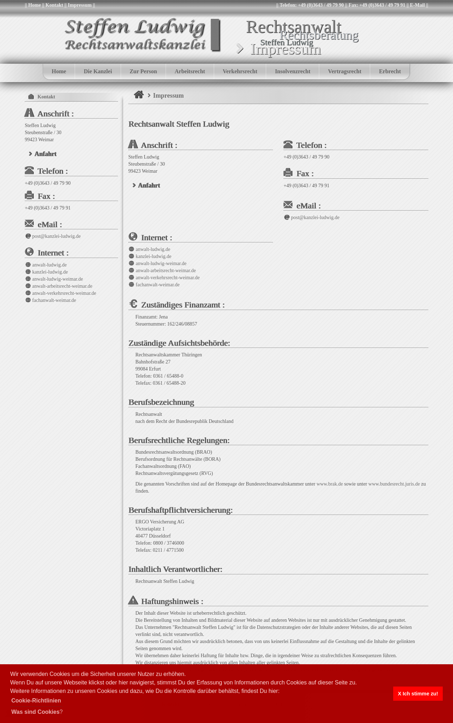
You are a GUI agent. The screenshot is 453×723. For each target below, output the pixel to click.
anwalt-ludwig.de (149, 249)
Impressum (80, 5)
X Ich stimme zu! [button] (418, 693)
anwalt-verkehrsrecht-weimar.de (164, 277)
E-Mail (417, 5)
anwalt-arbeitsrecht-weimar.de (162, 270)
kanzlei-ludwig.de (150, 256)
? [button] (37, 712)
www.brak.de (329, 484)
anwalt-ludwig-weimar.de (157, 263)
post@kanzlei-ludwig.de (311, 217)
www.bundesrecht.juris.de (394, 484)
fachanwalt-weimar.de (154, 284)
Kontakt (54, 5)
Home (34, 5)
